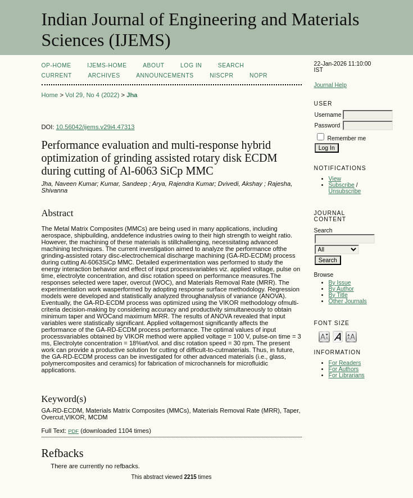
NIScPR (221, 75)
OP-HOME (56, 65)
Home (50, 95)
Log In (191, 65)
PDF (73, 431)
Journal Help (330, 85)
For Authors (344, 369)
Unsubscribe (345, 191)
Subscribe (342, 185)
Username (328, 115)
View (335, 179)
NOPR (258, 75)
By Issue (340, 283)
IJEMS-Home (106, 65)
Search (231, 65)
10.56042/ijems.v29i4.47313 (95, 127)
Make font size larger (351, 336)
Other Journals (348, 301)
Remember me (347, 138)
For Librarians (347, 375)
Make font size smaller (324, 336)
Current (57, 75)
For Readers (345, 363)
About (153, 65)
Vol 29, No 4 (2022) (92, 95)
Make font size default (337, 336)
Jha (131, 95)
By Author (341, 289)
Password (328, 125)
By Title (338, 295)
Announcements (165, 75)
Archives (104, 75)
